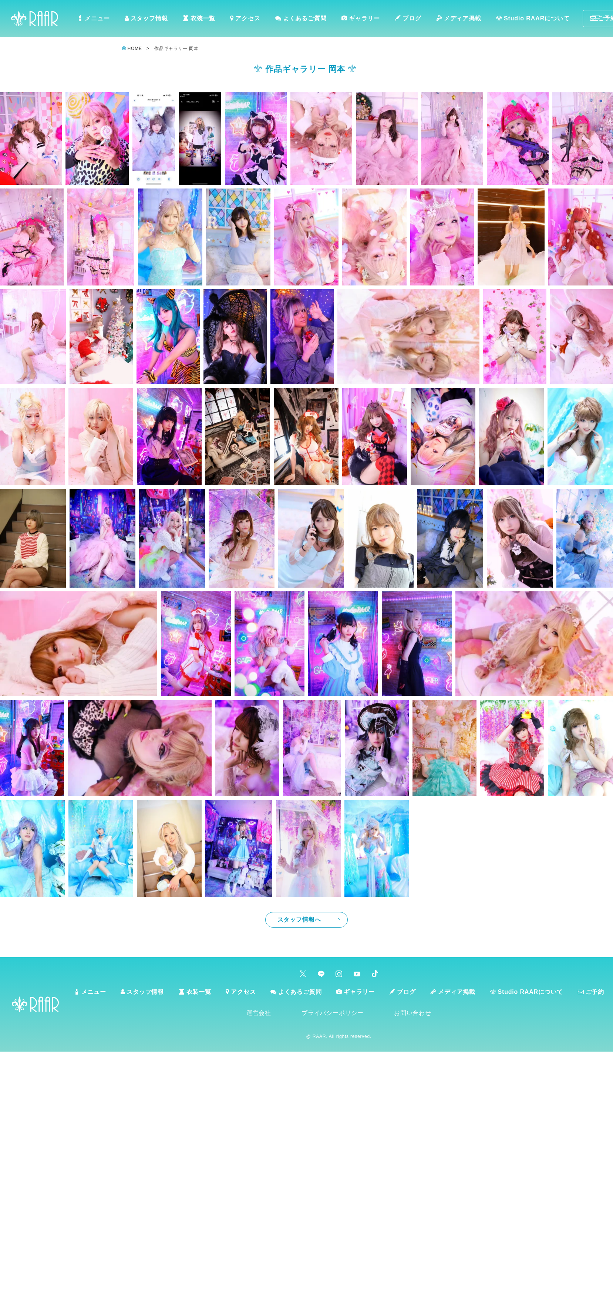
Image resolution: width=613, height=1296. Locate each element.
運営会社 (259, 1013)
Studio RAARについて (531, 18)
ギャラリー (360, 18)
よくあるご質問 (300, 18)
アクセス (245, 18)
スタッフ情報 (146, 18)
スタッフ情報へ (299, 919)
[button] (31, 138)
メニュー (94, 18)
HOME (135, 48)
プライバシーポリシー (334, 1013)
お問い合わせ (413, 1013)
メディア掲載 (458, 18)
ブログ (407, 18)
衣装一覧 (199, 18)
